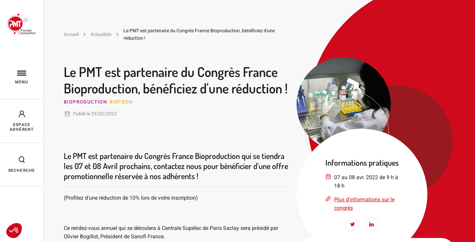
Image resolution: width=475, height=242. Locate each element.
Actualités (101, 34)
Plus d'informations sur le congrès (364, 203)
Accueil (71, 34)
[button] (14, 231)
